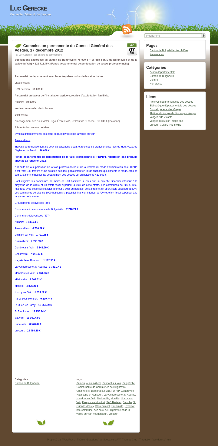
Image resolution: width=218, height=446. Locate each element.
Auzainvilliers (93, 383)
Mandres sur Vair (86, 398)
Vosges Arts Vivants (161, 117)
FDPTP (116, 390)
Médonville (103, 398)
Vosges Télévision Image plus (167, 120)
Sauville (127, 402)
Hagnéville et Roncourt (89, 394)
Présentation (157, 54)
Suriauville (117, 406)
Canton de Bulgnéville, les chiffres (169, 50)
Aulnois (80, 383)
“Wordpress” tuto (161, 439)
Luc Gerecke (28, 8)
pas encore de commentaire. (48, 54)
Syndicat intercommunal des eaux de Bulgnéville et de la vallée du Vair (105, 410)
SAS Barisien (114, 402)
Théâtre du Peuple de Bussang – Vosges (173, 113)
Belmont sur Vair (111, 383)
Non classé (156, 83)
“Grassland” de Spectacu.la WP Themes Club (111, 439)
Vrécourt (113, 413)
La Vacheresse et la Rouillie (119, 394)
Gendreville (127, 390)
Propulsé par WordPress (61, 439)
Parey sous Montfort (93, 402)
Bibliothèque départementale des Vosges (173, 105)
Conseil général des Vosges (165, 109)
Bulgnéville (128, 383)
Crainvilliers (83, 390)
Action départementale (162, 72)
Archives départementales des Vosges (171, 101)
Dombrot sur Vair (100, 390)
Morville (115, 398)
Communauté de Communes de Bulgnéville (101, 387)
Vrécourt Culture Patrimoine (165, 124)
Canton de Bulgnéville (27, 383)
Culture (154, 79)
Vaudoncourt (100, 413)
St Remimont (102, 406)
